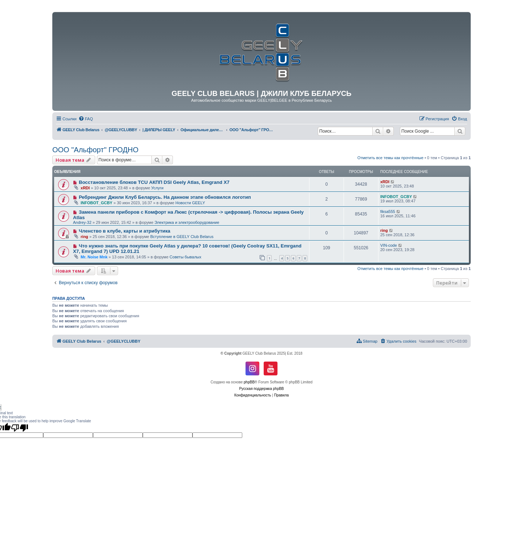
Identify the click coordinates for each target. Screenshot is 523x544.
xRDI (85, 188)
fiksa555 (387, 211)
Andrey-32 (82, 222)
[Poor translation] (19, 427)
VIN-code (388, 245)
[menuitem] (85, 118)
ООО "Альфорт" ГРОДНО (95, 150)
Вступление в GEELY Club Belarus (182, 236)
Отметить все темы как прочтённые (390, 158)
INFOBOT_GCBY (96, 203)
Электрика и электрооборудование (186, 222)
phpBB (249, 382)
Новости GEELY (190, 203)
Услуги (157, 188)
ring (84, 236)
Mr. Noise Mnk (94, 257)
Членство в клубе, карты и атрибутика (124, 231)
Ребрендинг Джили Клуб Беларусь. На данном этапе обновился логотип (165, 197)
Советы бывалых (185, 257)
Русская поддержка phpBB (261, 389)
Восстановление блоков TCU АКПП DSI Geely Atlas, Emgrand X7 (154, 182)
